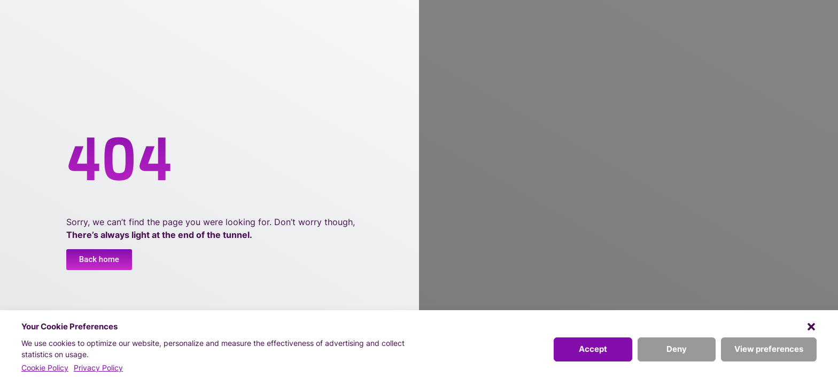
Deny (676, 349)
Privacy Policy (98, 367)
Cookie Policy (44, 367)
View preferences (768, 349)
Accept (593, 349)
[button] (811, 326)
